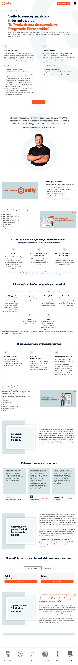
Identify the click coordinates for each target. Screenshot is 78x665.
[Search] (71, 3)
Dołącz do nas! (38, 102)
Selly (46, 539)
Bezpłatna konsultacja (63, 3)
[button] (74, 3)
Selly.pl (3, 11)
